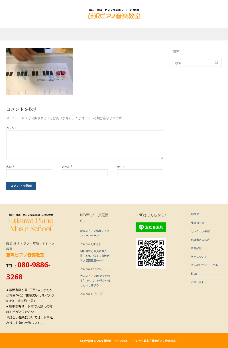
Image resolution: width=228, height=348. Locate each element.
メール (67, 166)
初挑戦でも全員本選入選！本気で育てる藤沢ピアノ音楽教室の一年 (94, 261)
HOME (195, 214)
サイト (121, 166)
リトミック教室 (202, 233)
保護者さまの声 (202, 242)
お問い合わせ (200, 294)
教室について (200, 261)
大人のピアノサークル (205, 272)
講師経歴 (197, 251)
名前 (10, 166)
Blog (194, 285)
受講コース (199, 224)
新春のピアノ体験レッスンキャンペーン (94, 233)
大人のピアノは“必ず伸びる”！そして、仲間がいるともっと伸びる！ (94, 293)
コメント (11, 128)
